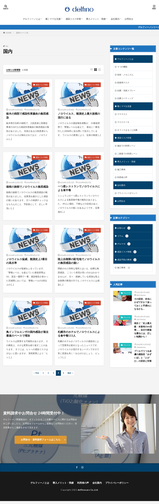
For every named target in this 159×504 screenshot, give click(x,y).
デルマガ (124, 248)
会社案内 (115, 19)
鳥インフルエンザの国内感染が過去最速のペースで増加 (27, 336)
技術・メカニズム (126, 75)
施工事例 (121, 172)
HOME (8, 33)
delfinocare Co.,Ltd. (88, 492)
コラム (123, 240)
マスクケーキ (123, 124)
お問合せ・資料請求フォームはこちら (40, 442)
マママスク (122, 115)
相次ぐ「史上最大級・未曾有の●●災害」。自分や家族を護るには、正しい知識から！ (143, 336)
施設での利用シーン (127, 148)
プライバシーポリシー (128, 196)
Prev (37, 376)
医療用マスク (123, 83)
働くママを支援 (53, 19)
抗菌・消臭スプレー (127, 91)
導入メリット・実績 (96, 19)
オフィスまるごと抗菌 (128, 132)
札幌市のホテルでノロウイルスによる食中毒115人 (79, 336)
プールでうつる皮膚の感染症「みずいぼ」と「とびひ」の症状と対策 (143, 363)
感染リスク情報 (42, 85)
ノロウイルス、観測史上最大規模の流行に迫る (79, 116)
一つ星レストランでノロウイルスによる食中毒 (79, 189)
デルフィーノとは (31, 19)
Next (69, 376)
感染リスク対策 (73, 19)
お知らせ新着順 (13, 69)
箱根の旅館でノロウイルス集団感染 (27, 189)
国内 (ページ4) (22, 33)
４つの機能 (122, 67)
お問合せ (129, 19)
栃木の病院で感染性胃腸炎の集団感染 (27, 116)
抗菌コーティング (126, 99)
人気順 (26, 69)
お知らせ (124, 232)
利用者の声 (122, 180)
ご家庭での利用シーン (128, 156)
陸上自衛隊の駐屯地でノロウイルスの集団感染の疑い (79, 263)
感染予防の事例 (127, 264)
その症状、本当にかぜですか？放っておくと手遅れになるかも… (143, 309)
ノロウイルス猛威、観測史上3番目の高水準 (26, 263)
